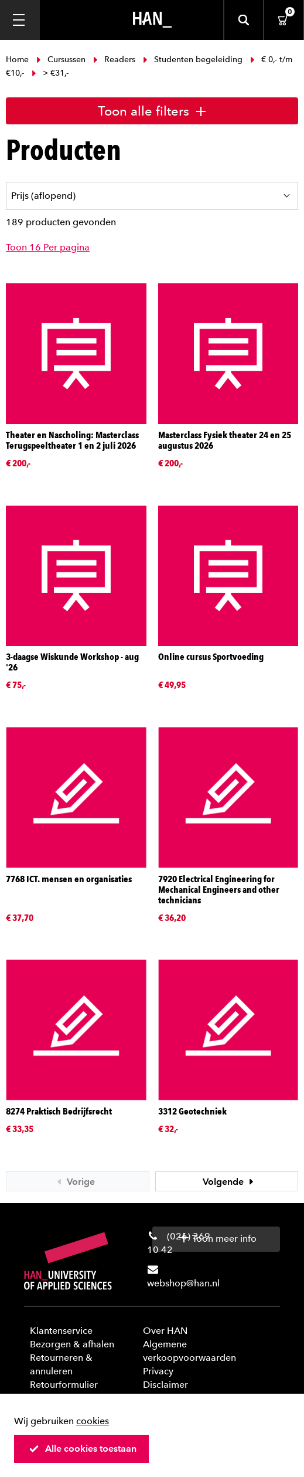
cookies (92, 1421)
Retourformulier (64, 1384)
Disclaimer (165, 1384)
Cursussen (61, 60)
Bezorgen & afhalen (72, 1344)
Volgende (230, 1181)
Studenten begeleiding (193, 60)
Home (18, 60)
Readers (114, 60)
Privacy (158, 1371)
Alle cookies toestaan (82, 1448)
